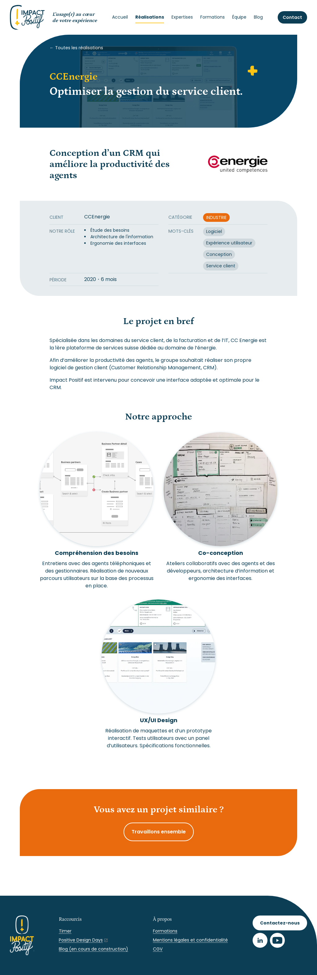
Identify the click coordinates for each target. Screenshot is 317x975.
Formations (212, 17)
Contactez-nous (280, 923)
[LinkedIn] (260, 940)
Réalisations (149, 17)
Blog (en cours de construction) (93, 949)
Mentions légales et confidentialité (190, 940)
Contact (292, 17)
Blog (258, 17)
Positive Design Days (81, 940)
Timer (65, 931)
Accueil (120, 17)
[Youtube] (277, 940)
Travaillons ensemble (159, 831)
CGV (158, 949)
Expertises (182, 17)
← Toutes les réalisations (76, 48)
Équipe (239, 17)
